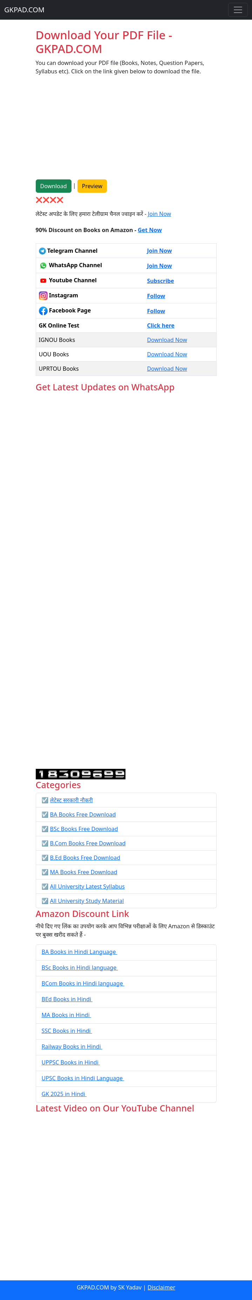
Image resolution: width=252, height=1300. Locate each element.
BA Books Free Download (83, 814)
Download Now (167, 340)
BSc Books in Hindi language (80, 967)
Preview (92, 186)
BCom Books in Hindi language (83, 983)
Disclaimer (161, 1287)
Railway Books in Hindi (72, 1046)
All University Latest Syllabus (87, 886)
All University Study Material (87, 901)
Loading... (126, 581)
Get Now (150, 230)
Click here (161, 325)
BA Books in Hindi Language (79, 952)
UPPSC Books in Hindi (71, 1062)
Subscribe (160, 281)
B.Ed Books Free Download (85, 858)
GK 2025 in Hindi (64, 1094)
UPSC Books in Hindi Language (83, 1078)
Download (53, 186)
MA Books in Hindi (66, 1015)
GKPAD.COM (24, 9)
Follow (156, 296)
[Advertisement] (126, 130)
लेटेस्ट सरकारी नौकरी (71, 800)
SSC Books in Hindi (67, 1031)
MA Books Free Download (83, 872)
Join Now (159, 214)
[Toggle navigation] (238, 10)
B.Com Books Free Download (88, 843)
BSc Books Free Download (84, 829)
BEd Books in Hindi (67, 999)
